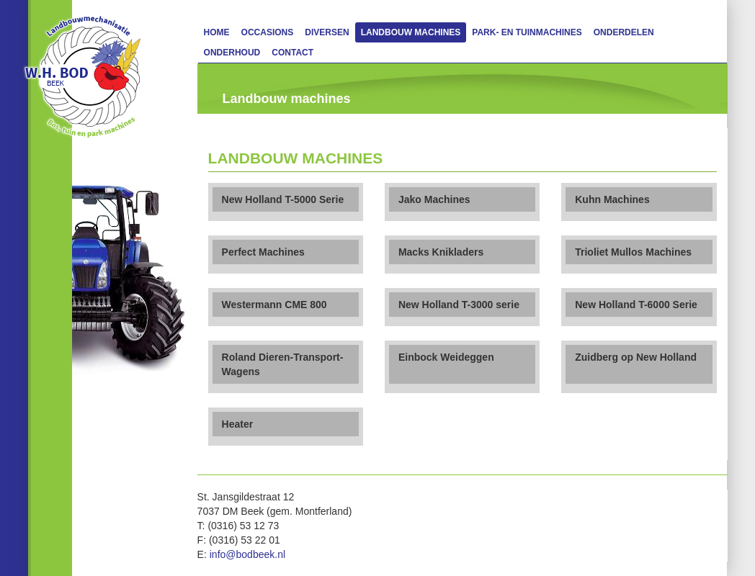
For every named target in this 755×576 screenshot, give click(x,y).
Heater (238, 424)
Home (217, 32)
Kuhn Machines (612, 199)
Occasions (267, 32)
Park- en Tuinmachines (526, 32)
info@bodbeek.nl (247, 554)
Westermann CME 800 (274, 304)
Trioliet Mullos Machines (633, 252)
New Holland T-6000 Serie (636, 304)
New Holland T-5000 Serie (283, 199)
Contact (292, 53)
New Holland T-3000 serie (458, 304)
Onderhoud (232, 53)
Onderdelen (624, 32)
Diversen (327, 32)
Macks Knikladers (440, 252)
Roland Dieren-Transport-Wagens (283, 364)
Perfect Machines (263, 252)
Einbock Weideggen (446, 357)
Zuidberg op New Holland (636, 357)
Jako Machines (434, 199)
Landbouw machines (411, 32)
